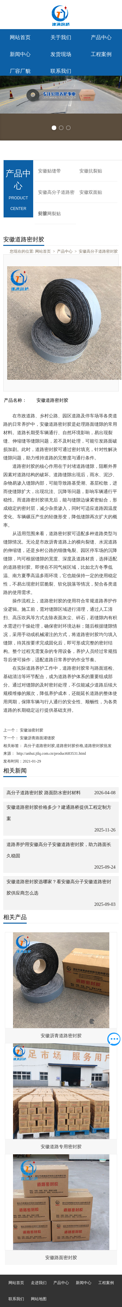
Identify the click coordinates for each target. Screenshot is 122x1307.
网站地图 (39, 1299)
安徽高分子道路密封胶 (56, 196)
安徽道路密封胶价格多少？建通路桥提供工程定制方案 (59, 813)
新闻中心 (20, 54)
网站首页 (20, 37)
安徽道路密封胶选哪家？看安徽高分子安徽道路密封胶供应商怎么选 (59, 887)
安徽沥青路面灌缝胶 (37, 738)
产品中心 (101, 37)
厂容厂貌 (20, 71)
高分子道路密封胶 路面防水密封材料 (44, 792)
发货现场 (60, 54)
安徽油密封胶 (31, 730)
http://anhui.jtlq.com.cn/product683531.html (51, 753)
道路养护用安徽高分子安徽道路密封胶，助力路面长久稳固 (59, 850)
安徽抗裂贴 (90, 171)
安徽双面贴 (90, 192)
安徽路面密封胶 (61, 1257)
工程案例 (101, 54)
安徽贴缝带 (49, 171)
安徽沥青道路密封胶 (61, 1035)
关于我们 (60, 37)
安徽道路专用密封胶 (61, 1146)
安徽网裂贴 (49, 213)
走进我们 (39, 1282)
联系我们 (60, 71)
